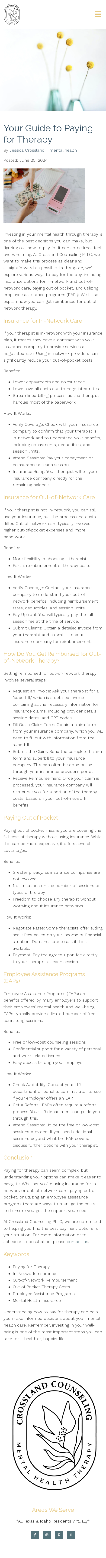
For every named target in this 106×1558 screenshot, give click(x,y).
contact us (77, 1241)
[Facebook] (35, 1535)
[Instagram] (47, 1535)
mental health (63, 150)
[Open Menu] (98, 14)
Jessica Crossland (27, 150)
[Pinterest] (59, 1535)
